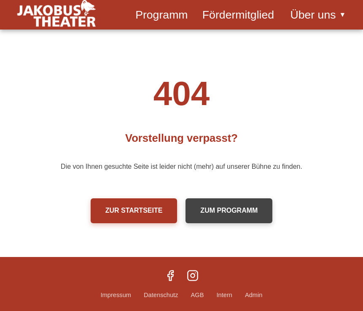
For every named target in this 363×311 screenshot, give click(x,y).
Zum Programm (229, 210)
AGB (197, 295)
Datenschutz (161, 295)
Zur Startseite (134, 210)
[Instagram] (193, 276)
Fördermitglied (238, 14)
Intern (224, 295)
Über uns (318, 14)
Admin (254, 295)
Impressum (116, 295)
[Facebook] (170, 276)
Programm (161, 14)
